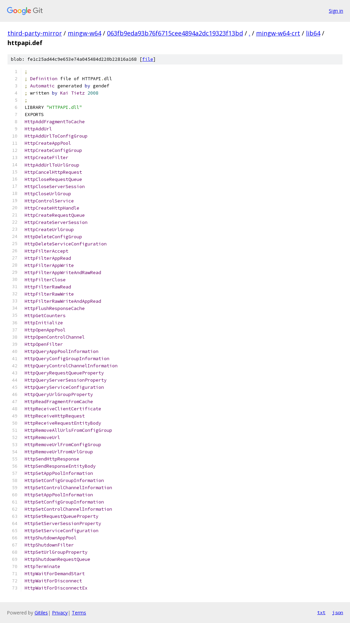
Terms (79, 612)
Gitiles (41, 612)
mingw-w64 (84, 33)
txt (321, 612)
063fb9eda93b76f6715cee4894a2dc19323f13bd (175, 33)
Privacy (60, 612)
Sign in (336, 11)
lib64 (313, 33)
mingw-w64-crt (278, 33)
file (147, 59)
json (337, 612)
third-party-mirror (35, 33)
